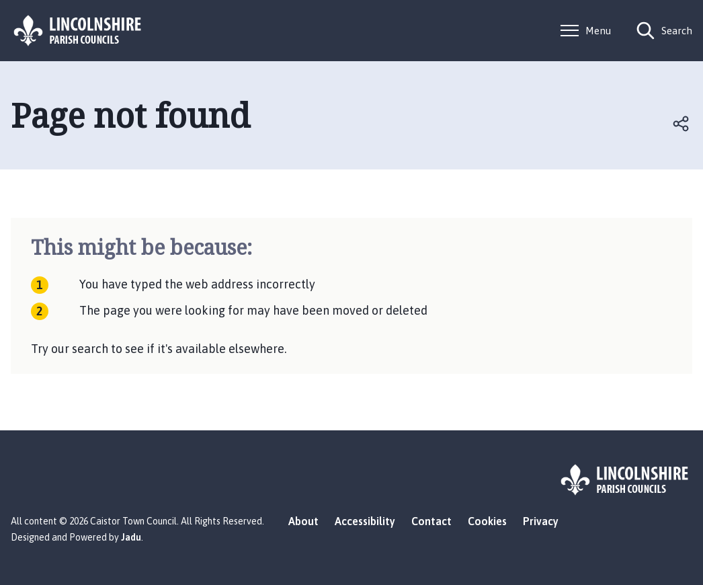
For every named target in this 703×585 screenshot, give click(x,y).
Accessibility (365, 521)
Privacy (541, 521)
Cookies (487, 521)
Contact (431, 521)
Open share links (681, 124)
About (303, 521)
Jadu (131, 537)
